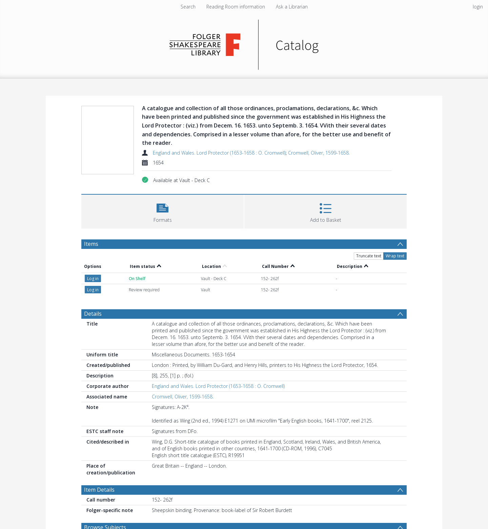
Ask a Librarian (292, 6)
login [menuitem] (478, 6)
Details (93, 313)
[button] (162, 211)
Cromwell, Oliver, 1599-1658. (319, 153)
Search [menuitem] (188, 6)
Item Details (99, 489)
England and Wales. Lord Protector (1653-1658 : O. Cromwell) (219, 153)
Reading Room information (235, 6)
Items (91, 244)
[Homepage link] (244, 43)
